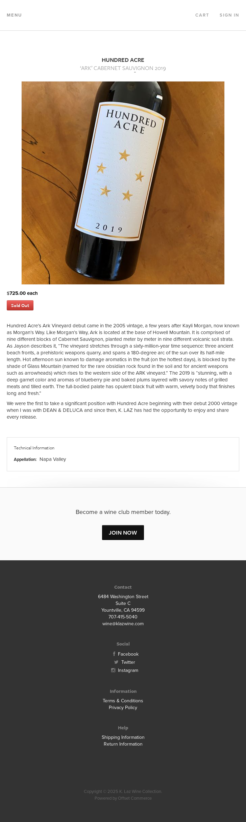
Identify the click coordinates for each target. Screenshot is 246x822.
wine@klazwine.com (123, 624)
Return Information (123, 744)
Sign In (229, 15)
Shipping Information (123, 737)
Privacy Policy (123, 707)
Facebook (123, 654)
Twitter (123, 662)
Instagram (123, 670)
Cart (202, 15)
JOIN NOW (123, 532)
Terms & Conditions (123, 701)
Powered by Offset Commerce (123, 798)
